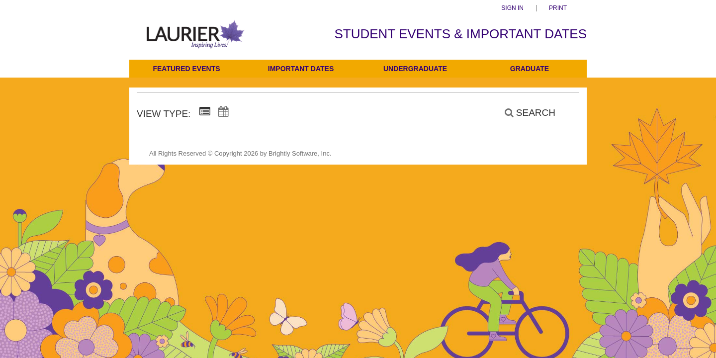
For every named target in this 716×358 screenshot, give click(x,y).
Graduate (529, 69)
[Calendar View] (223, 111)
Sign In (512, 8)
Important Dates (301, 69)
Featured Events (186, 69)
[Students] (196, 41)
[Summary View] (204, 111)
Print (558, 8)
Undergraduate (415, 69)
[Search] (524, 112)
